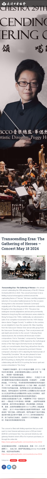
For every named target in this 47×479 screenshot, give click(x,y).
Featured (22, 460)
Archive (13, 460)
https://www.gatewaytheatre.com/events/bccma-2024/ (22, 442)
